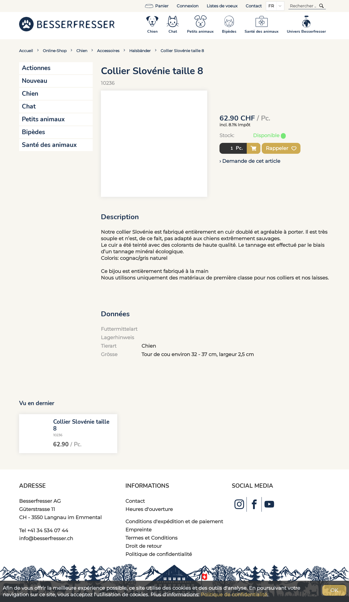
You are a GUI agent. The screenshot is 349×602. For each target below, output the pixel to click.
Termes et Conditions (151, 538)
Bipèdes (33, 132)
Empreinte (138, 529)
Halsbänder (140, 50)
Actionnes (36, 68)
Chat (29, 106)
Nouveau (34, 81)
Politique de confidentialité (158, 554)
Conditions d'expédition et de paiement (174, 521)
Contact (254, 6)
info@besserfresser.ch (46, 538)
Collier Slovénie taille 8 (182, 50)
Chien (81, 50)
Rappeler (281, 148)
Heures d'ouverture (149, 509)
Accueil (26, 50)
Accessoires (108, 50)
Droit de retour (143, 546)
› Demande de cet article (249, 161)
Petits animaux (43, 119)
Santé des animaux (49, 145)
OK (334, 590)
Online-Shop (55, 50)
